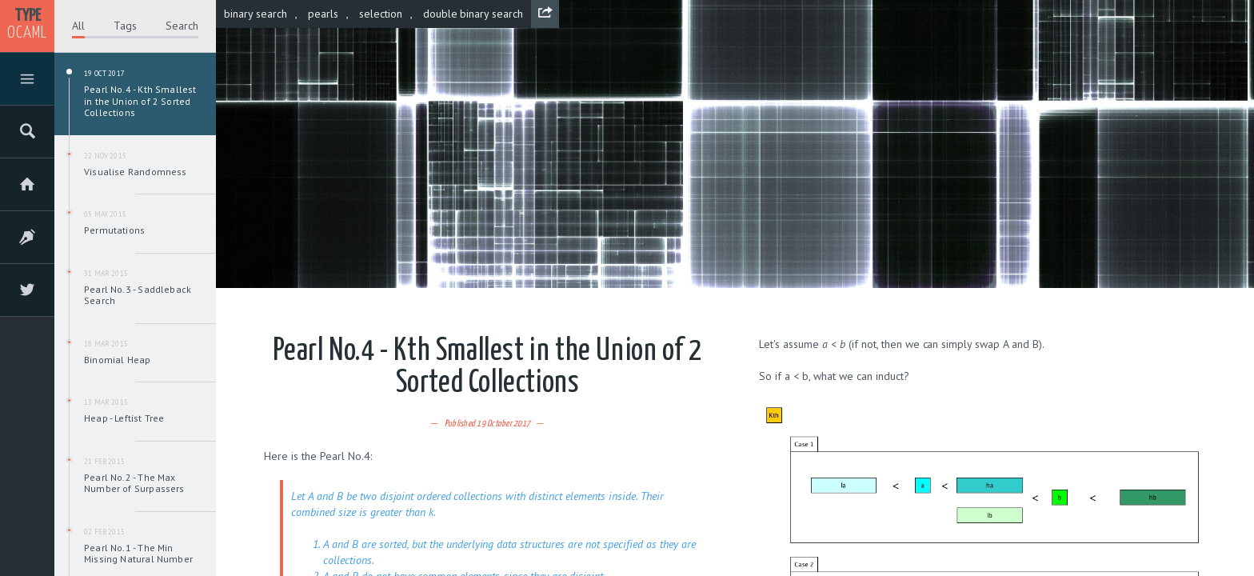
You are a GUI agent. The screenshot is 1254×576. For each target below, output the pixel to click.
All (78, 25)
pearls (323, 13)
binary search (255, 13)
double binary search (473, 13)
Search (182, 25)
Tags (125, 25)
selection (380, 13)
